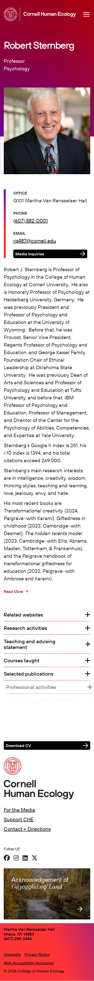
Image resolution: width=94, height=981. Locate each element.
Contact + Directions (27, 829)
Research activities (25, 628)
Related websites (23, 615)
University (12, 954)
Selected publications (31, 674)
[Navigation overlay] (86, 14)
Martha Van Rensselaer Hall (29, 929)
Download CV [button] (18, 745)
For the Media (19, 810)
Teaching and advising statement (29, 644)
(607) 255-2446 (18, 938)
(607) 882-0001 (30, 220)
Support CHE (19, 819)
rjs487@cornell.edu (34, 241)
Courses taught (21, 660)
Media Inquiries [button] (29, 253)
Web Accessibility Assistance (29, 963)
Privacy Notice (37, 954)
